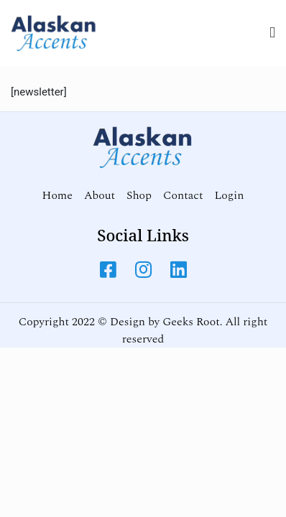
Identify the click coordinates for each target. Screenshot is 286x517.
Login (229, 195)
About (99, 195)
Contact (183, 195)
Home (57, 195)
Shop (139, 195)
